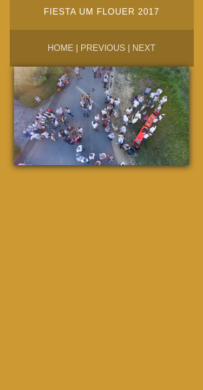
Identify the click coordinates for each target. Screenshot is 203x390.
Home (61, 48)
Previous (103, 48)
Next (144, 48)
